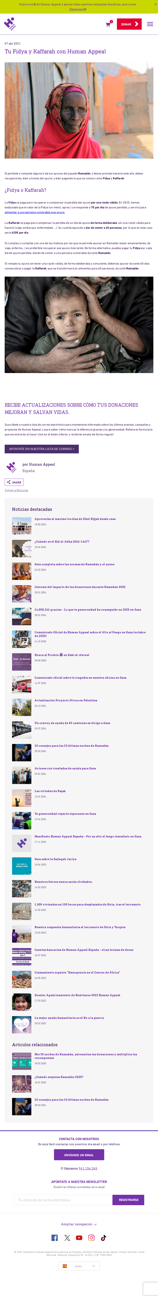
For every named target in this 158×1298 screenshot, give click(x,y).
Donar (126, 24)
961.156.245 (88, 1168)
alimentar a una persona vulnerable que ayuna (34, 212)
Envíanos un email (79, 1155)
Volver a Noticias (16, 490)
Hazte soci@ (77, 9)
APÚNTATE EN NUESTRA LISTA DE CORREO (42, 449)
